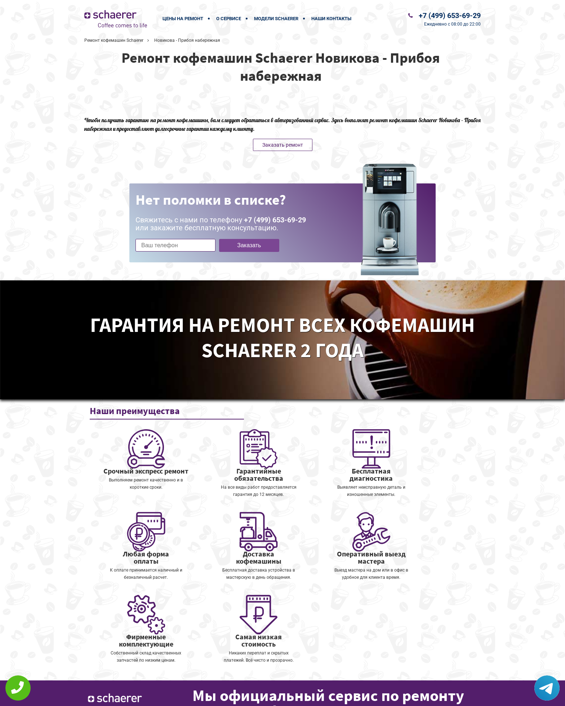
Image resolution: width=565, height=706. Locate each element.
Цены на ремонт (183, 18)
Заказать (249, 245)
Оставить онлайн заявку (308, 679)
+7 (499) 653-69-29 (450, 15)
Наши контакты (331, 18)
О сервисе (228, 18)
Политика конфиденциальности (235, 695)
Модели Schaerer (276, 18)
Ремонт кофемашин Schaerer (113, 40)
